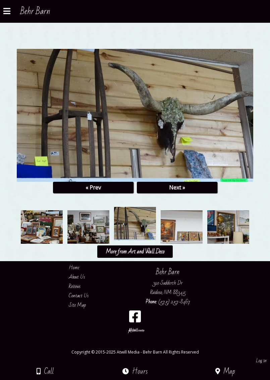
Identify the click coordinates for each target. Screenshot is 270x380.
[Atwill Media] (140, 344)
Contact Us (84, 295)
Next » (177, 187)
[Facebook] (135, 318)
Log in (261, 360)
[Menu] (6, 12)
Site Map (82, 305)
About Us (82, 277)
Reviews (79, 286)
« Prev (93, 187)
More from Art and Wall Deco (135, 251)
